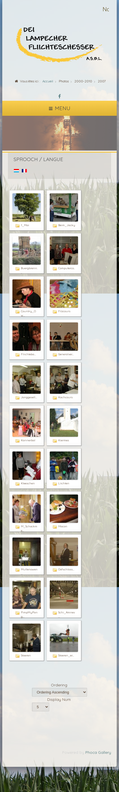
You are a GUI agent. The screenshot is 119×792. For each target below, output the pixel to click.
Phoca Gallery (98, 752)
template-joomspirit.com (117, 772)
